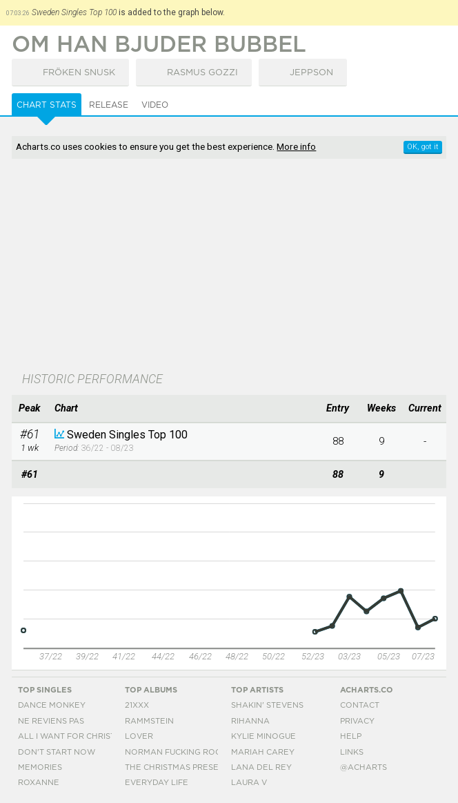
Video (154, 105)
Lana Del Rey (261, 767)
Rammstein (149, 721)
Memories (40, 767)
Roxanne (38, 782)
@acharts (363, 767)
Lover (139, 736)
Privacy (357, 721)
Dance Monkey (52, 705)
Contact (359, 705)
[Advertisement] (229, 266)
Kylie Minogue (263, 736)
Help (350, 736)
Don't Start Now (56, 752)
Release (108, 105)
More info (296, 146)
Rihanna (250, 721)
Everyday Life (156, 782)
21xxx (137, 705)
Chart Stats (47, 105)
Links (352, 752)
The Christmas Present (177, 767)
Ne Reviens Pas (51, 721)
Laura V (249, 782)
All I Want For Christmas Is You (89, 736)
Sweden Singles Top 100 (127, 434)
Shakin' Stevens (267, 705)
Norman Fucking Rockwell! (188, 752)
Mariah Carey (263, 752)
